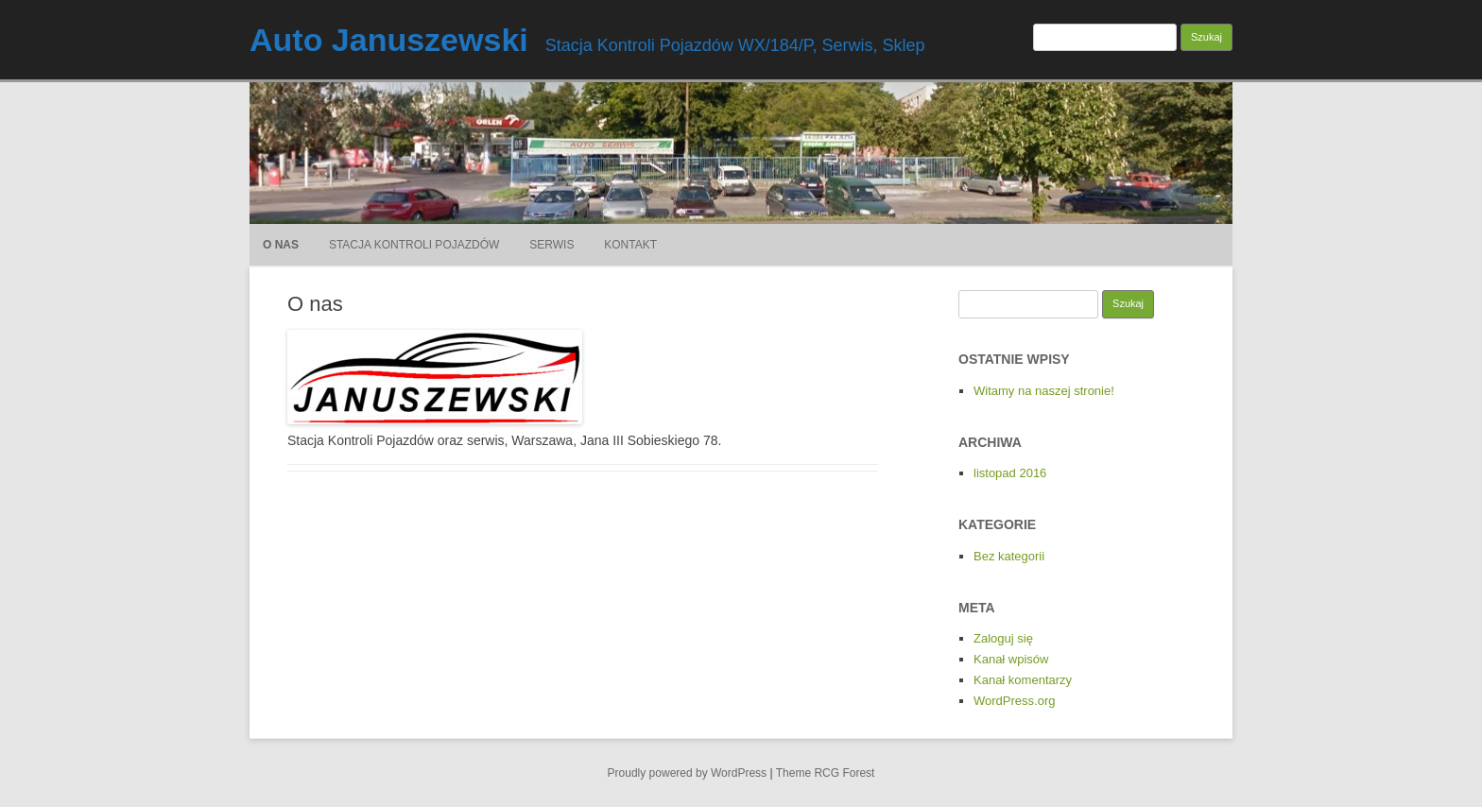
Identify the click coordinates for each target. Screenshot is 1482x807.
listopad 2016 (1010, 473)
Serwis (551, 244)
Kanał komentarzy (1023, 680)
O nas (281, 244)
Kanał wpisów (1011, 659)
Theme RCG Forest (825, 773)
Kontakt (630, 244)
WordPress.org (1014, 701)
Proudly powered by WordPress (687, 773)
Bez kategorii (1009, 556)
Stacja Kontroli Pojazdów (414, 244)
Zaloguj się (1003, 638)
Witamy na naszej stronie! (1044, 391)
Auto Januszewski (389, 40)
